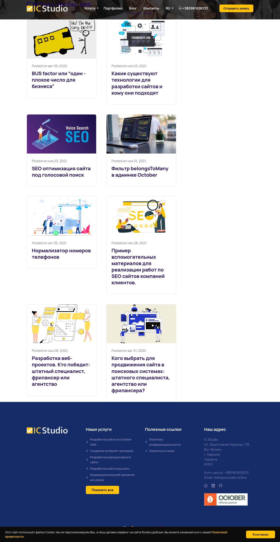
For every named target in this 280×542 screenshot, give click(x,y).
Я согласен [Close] (261, 534)
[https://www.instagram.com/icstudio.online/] (205, 485)
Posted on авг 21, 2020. (129, 350)
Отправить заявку (236, 8)
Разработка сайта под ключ (107, 469)
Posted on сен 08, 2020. (50, 350)
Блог (133, 8)
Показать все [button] (102, 490)
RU (168, 8)
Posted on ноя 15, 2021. (128, 161)
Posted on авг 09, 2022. (50, 66)
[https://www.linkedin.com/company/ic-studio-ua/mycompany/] (213, 485)
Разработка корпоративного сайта (108, 459)
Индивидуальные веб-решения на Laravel (110, 477)
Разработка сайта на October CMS (109, 442)
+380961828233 (236, 472)
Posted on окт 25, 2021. (49, 243)
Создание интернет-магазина (109, 451)
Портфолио (113, 8)
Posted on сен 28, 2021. (129, 243)
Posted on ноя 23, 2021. (129, 66)
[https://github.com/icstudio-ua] (220, 485)
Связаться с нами (159, 451)
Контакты (151, 8)
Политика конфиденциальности (163, 442)
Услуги (89, 8)
